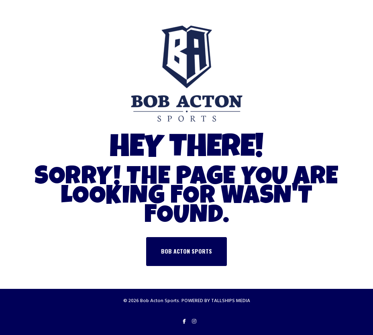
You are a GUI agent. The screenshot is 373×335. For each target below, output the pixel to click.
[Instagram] (194, 321)
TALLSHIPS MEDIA (230, 301)
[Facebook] (184, 321)
